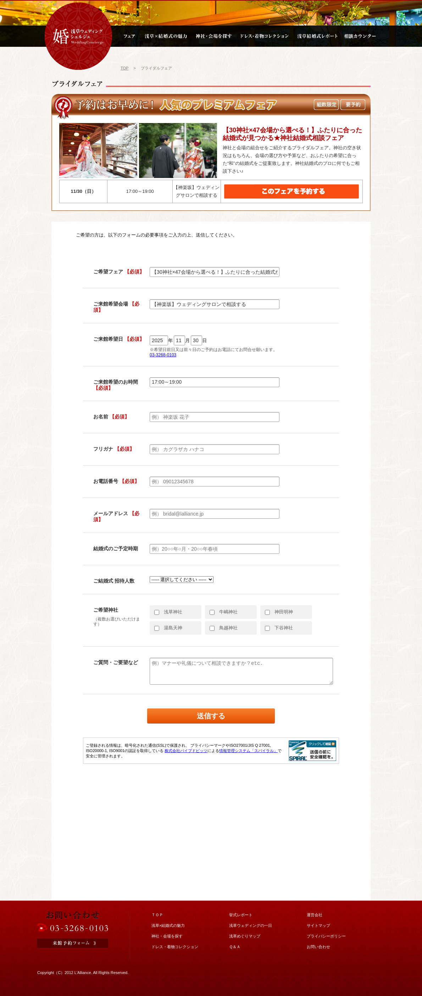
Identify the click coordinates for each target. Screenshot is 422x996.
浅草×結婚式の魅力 (168, 925)
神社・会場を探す (167, 936)
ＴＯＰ (157, 915)
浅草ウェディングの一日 (250, 925)
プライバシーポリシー (326, 936)
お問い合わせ (318, 947)
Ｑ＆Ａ (234, 947)
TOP (124, 68)
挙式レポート (240, 915)
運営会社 (314, 915)
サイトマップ (318, 925)
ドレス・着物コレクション (174, 947)
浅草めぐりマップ (244, 936)
